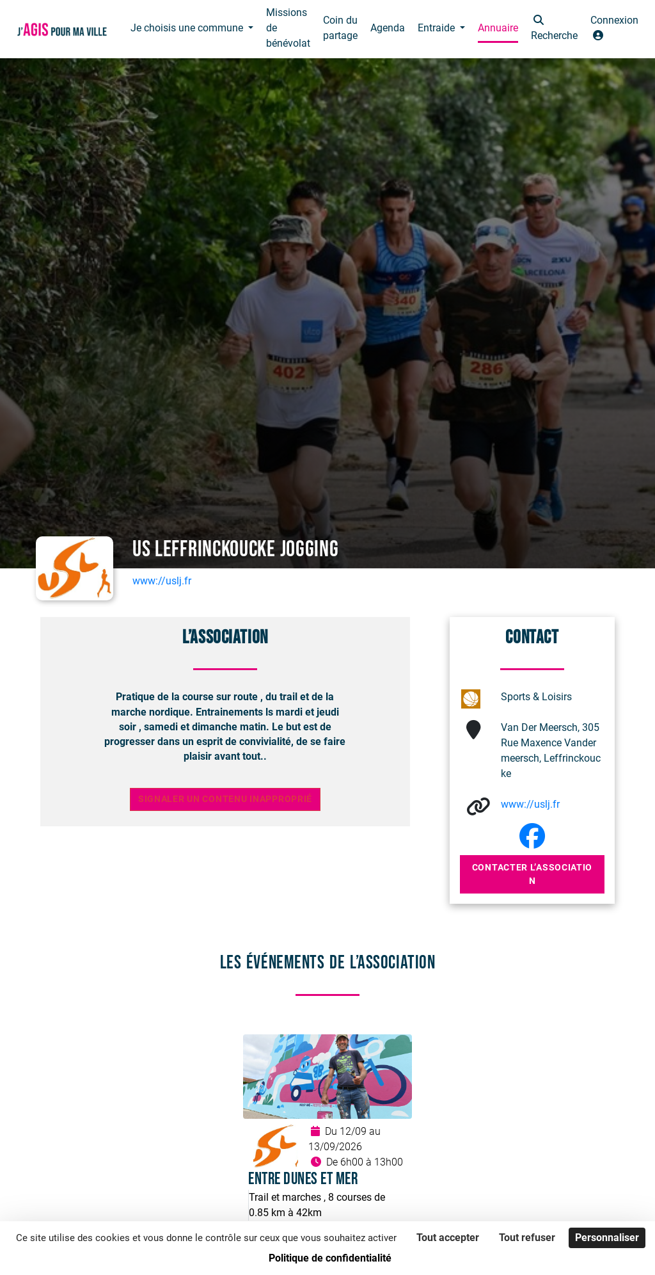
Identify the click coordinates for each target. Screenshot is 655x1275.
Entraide (437, 28)
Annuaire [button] (498, 28)
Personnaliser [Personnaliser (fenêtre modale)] (607, 1237)
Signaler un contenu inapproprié (225, 799)
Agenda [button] (387, 28)
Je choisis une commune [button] (188, 28)
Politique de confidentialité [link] (330, 1258)
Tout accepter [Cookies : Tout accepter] (447, 1237)
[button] (554, 29)
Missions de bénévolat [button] (288, 27)
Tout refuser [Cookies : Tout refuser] (527, 1237)
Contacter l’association (532, 874)
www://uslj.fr (161, 581)
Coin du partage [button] (340, 28)
